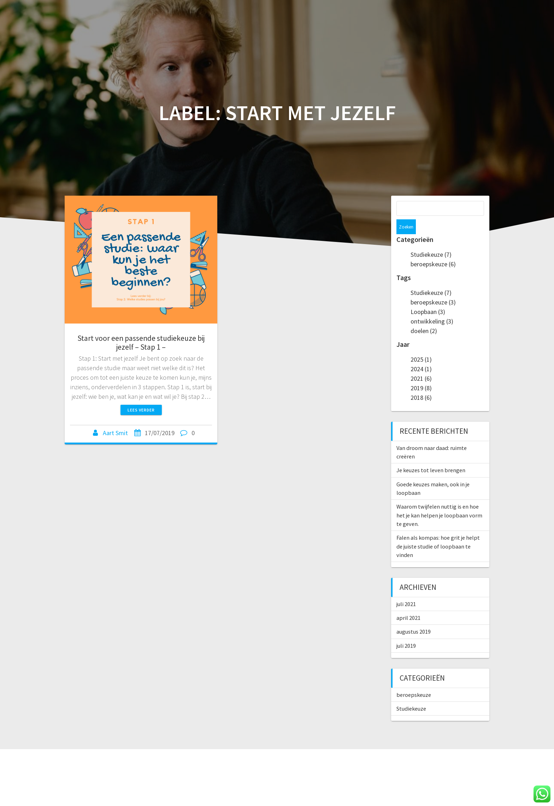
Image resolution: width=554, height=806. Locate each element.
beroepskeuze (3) (433, 287)
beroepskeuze (413, 679)
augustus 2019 (413, 616)
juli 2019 (406, 630)
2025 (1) (421, 344)
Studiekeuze (411, 693)
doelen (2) (424, 316)
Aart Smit (115, 433)
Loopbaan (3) (428, 297)
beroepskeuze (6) (433, 249)
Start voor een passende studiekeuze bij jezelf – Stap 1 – (141, 342)
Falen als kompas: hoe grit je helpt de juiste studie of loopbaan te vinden (438, 531)
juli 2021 (406, 589)
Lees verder (141, 410)
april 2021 (408, 602)
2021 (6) (421, 364)
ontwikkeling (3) (432, 306)
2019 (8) (421, 373)
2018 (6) (421, 383)
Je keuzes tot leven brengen (430, 455)
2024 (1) (421, 354)
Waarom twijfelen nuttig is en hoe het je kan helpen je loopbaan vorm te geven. (439, 500)
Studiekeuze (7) (431, 240)
